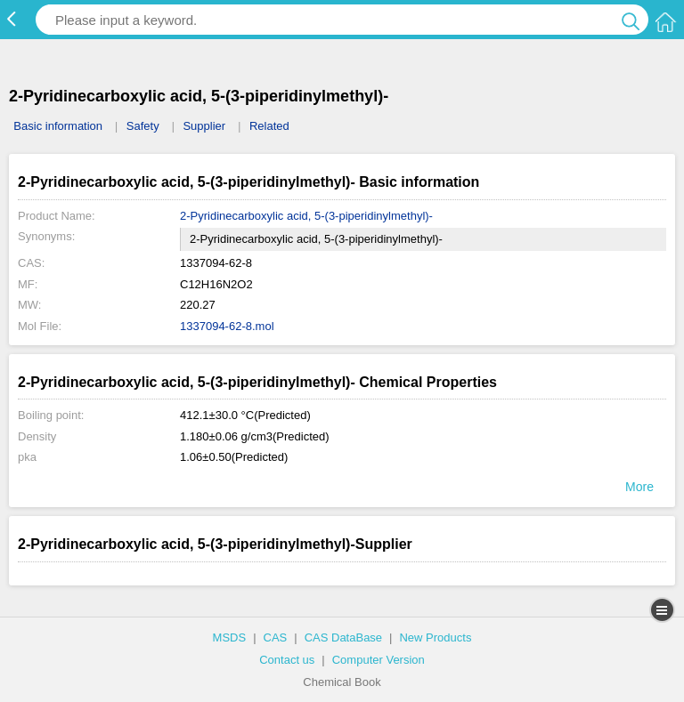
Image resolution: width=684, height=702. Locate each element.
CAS (276, 637)
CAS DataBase (343, 637)
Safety (142, 126)
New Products (435, 637)
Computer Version (378, 659)
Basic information (57, 126)
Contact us (286, 659)
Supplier (204, 126)
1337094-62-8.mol (227, 326)
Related (269, 126)
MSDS (230, 637)
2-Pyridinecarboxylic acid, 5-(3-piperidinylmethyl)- (306, 215)
